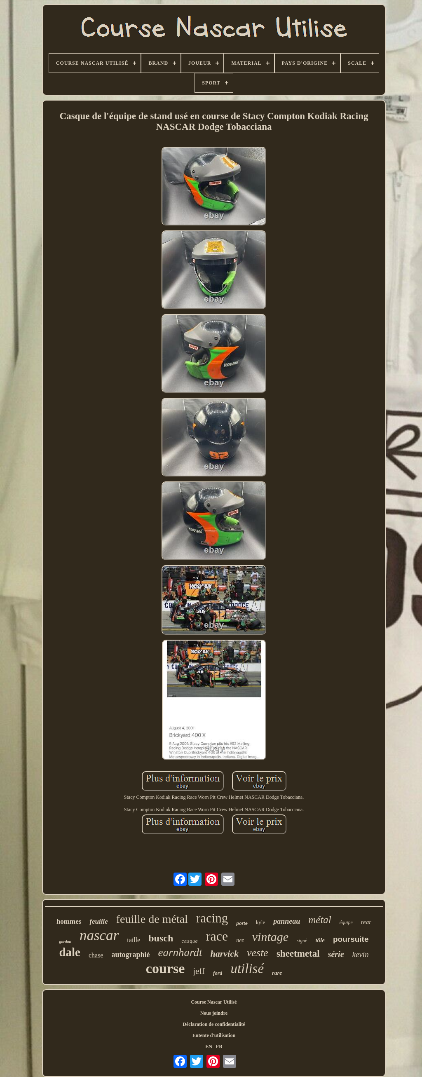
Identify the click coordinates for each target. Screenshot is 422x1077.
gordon (65, 941)
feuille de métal (152, 919)
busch (160, 938)
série (336, 954)
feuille (98, 921)
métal (319, 919)
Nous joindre (213, 1013)
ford (217, 973)
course (165, 968)
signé (302, 940)
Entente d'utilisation (213, 1035)
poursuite (351, 939)
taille (133, 939)
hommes (68, 921)
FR (219, 1046)
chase (96, 955)
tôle (320, 940)
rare (277, 973)
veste (257, 953)
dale (69, 952)
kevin (360, 954)
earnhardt (180, 952)
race (217, 936)
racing (212, 918)
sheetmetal (298, 953)
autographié (130, 954)
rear (366, 922)
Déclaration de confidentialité (214, 1024)
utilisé (247, 968)
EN (208, 1046)
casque (189, 941)
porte (242, 923)
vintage (270, 936)
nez (240, 940)
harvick (224, 953)
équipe (346, 922)
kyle (260, 922)
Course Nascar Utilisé (214, 1002)
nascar (99, 935)
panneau (286, 921)
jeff (199, 971)
